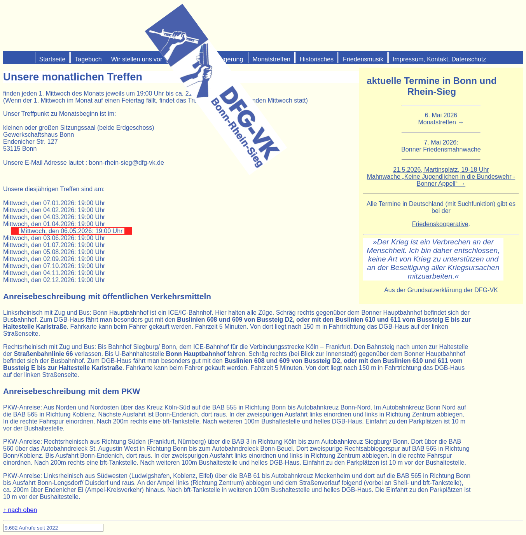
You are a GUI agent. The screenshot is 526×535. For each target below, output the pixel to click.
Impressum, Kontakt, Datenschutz (439, 59)
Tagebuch (88, 59)
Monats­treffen (271, 59)
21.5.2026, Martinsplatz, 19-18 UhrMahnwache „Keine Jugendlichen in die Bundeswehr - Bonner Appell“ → (441, 176)
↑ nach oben (20, 510)
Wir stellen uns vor (137, 59)
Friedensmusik (363, 59)
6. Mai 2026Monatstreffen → (441, 118)
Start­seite (52, 59)
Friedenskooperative (440, 224)
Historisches (317, 59)
